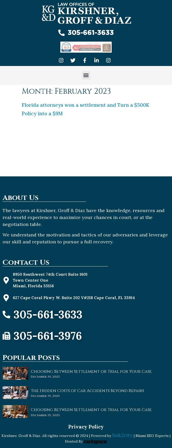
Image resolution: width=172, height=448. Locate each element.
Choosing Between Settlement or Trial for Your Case (91, 371)
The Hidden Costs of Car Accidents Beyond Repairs (87, 391)
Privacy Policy (86, 427)
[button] (86, 75)
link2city (123, 435)
